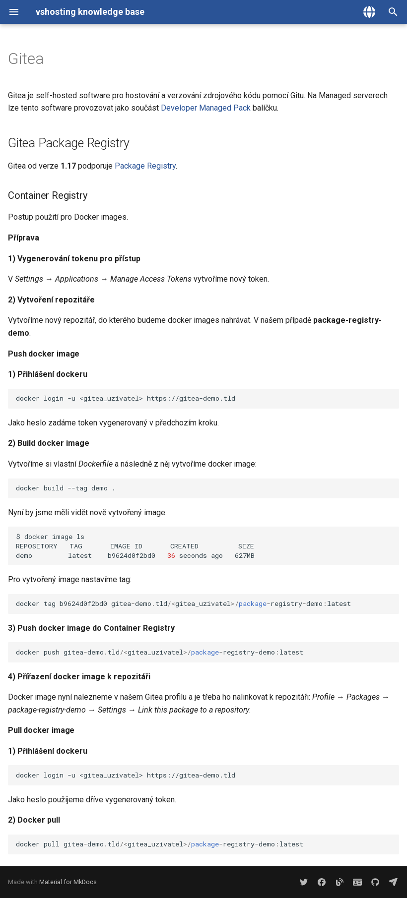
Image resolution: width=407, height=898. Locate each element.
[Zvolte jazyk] (369, 12)
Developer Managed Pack (206, 108)
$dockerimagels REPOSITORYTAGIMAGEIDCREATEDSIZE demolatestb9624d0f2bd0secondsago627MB (207, 546)
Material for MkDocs (68, 882)
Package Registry (145, 166)
